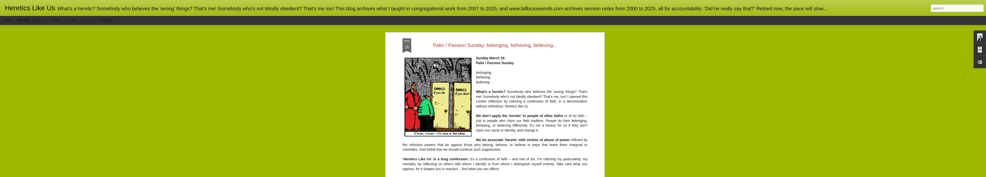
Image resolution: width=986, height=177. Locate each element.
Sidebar (71, 20)
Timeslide (106, 20)
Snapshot (88, 20)
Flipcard (23, 20)
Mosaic (56, 20)
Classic (8, 20)
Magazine (40, 20)
